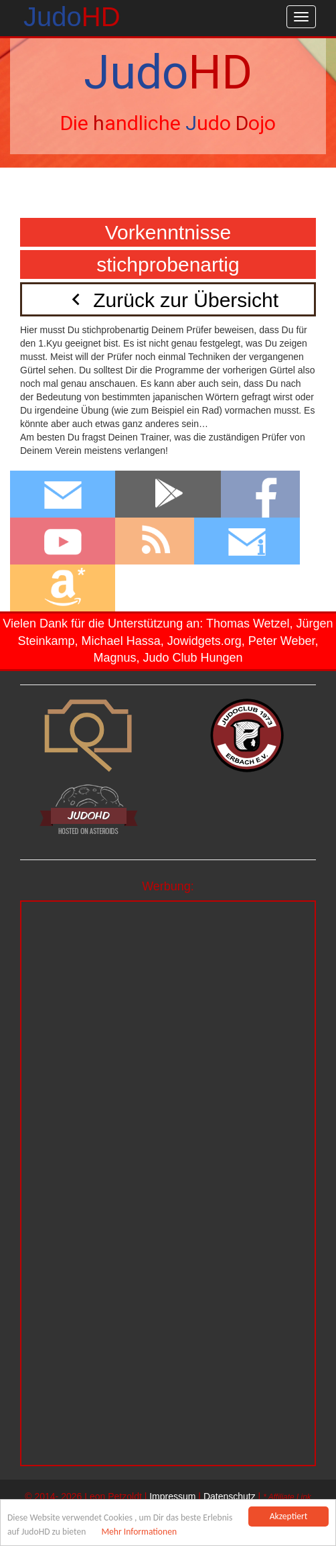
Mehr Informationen (139, 1531)
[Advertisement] (168, 995)
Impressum (172, 1496)
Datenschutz (229, 1496)
